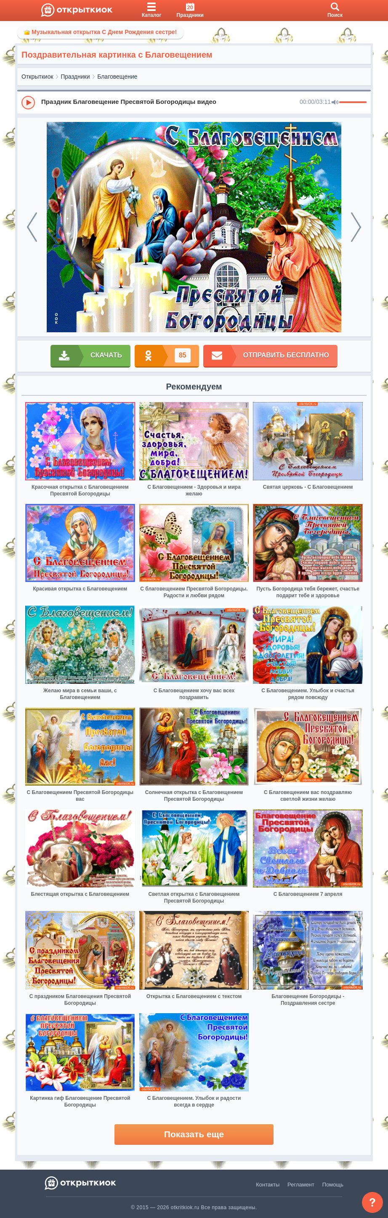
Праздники (75, 76)
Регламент (300, 1184)
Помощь (332, 1184)
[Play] (28, 102)
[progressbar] (353, 103)
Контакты (267, 1184)
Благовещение (117, 76)
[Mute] (335, 102)
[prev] (32, 227)
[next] (356, 227)
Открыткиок (37, 76)
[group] (194, 102)
